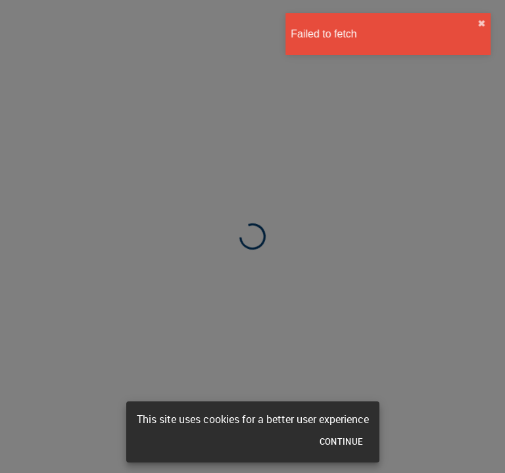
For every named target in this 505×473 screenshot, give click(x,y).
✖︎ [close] (489, 23)
